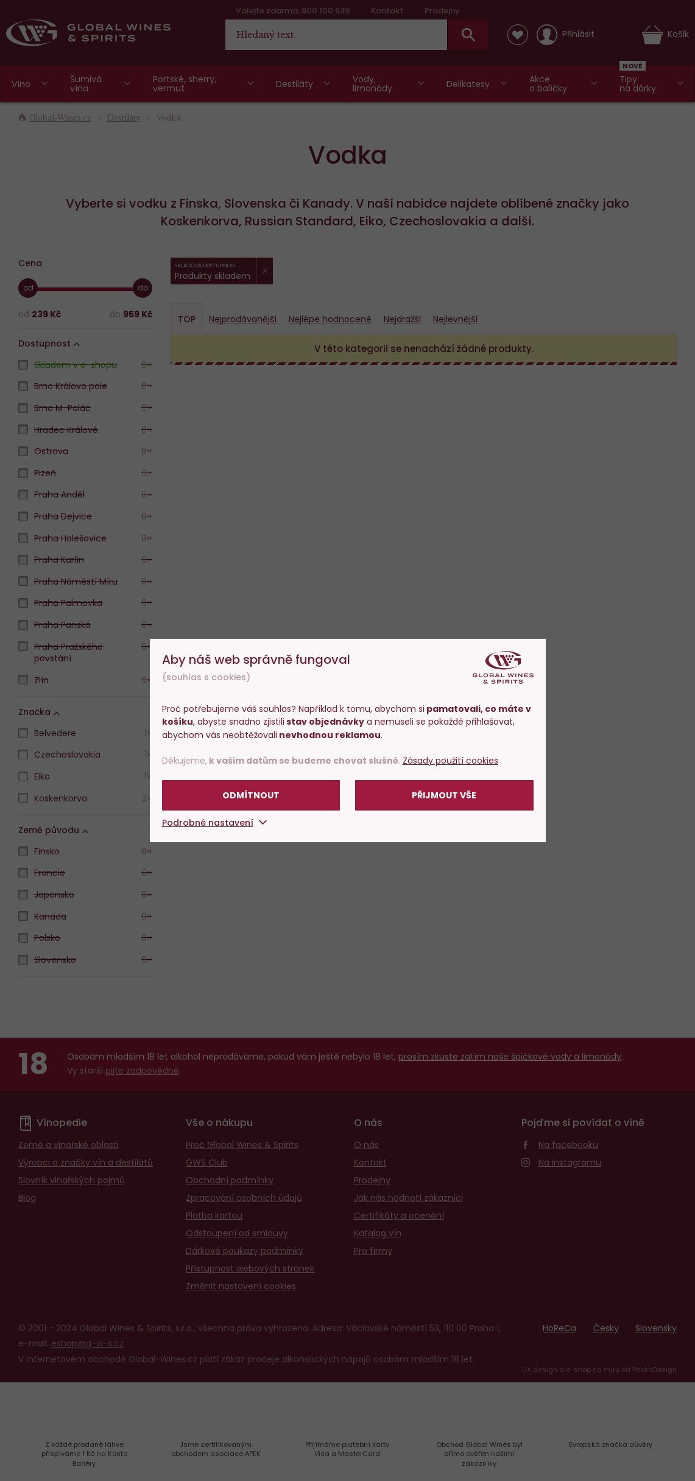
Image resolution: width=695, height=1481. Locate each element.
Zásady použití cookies (450, 761)
